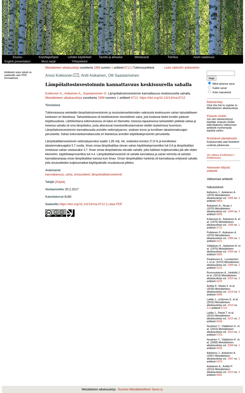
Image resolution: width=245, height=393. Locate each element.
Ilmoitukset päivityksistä (222, 138)
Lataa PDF (115, 204)
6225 (219, 281)
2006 (230, 251)
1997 (230, 358)
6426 (219, 348)
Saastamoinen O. (95, 93)
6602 (219, 374)
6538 (219, 321)
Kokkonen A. (54, 93)
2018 (230, 291)
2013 (230, 372)
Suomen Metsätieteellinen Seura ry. (140, 389)
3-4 (209, 307)
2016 (230, 305)
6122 (219, 267)
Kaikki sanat (219, 88)
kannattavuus (54, 174)
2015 (230, 318)
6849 (219, 214)
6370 (219, 361)
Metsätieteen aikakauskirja (62, 67)
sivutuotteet (82, 174)
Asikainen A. (73, 93)
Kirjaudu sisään (216, 116)
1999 (230, 197)
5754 (219, 334)
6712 (127, 67)
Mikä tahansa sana (223, 83)
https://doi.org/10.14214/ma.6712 (162, 97)
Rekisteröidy (215, 102)
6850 (219, 200)
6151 (219, 241)
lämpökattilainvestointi (107, 174)
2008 (230, 345)
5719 (224, 307)
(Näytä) (60, 182)
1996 (230, 238)
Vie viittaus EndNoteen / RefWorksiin (221, 156)
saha (68, 174)
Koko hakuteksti (221, 92)
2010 (230, 331)
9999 (219, 294)
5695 (219, 254)
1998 (97, 67)
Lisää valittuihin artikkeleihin (182, 67)
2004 (230, 278)
